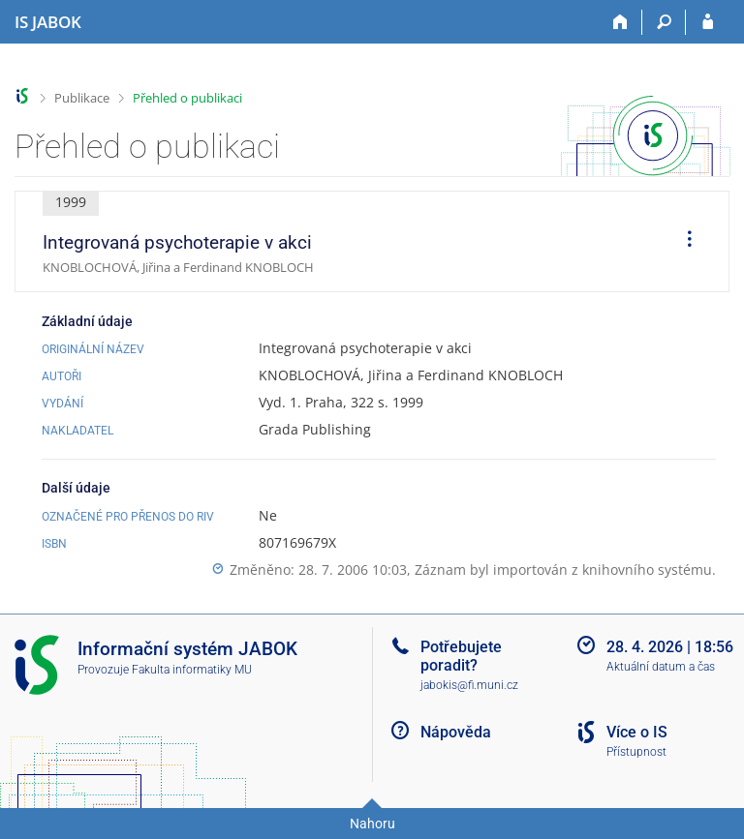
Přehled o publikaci (187, 97)
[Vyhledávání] (664, 22)
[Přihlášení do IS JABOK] (707, 22)
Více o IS (636, 732)
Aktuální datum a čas (660, 667)
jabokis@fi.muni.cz (469, 685)
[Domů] (620, 22)
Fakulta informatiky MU (192, 669)
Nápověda (455, 732)
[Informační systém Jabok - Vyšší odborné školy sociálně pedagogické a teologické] (48, 22)
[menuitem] (683, 242)
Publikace (81, 97)
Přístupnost (636, 752)
